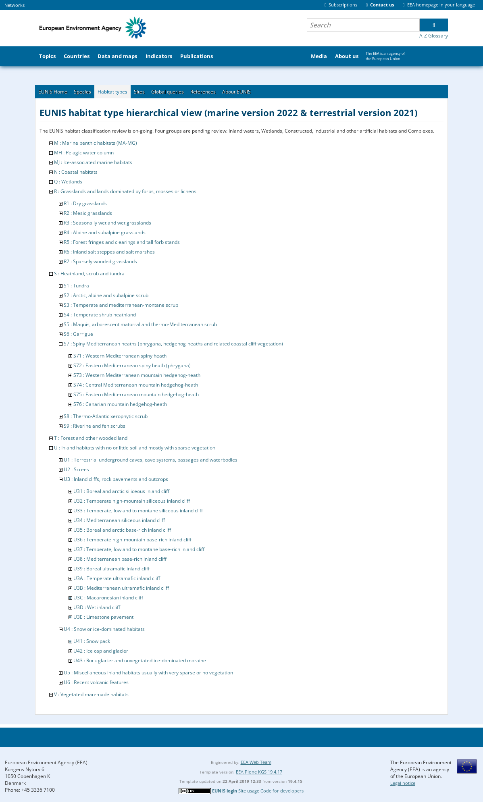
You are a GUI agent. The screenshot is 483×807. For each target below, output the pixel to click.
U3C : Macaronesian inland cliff (108, 597)
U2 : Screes (76, 469)
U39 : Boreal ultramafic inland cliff (111, 568)
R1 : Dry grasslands (85, 203)
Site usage (248, 791)
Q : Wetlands (68, 181)
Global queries (167, 91)
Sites (139, 91)
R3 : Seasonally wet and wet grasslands (107, 222)
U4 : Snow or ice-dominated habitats (104, 629)
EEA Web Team (256, 762)
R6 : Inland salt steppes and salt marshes (109, 251)
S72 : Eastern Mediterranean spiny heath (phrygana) (132, 365)
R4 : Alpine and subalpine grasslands (105, 232)
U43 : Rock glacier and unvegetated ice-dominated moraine (139, 660)
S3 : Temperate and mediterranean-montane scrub (121, 305)
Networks (14, 5)
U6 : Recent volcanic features (96, 682)
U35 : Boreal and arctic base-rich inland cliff (122, 529)
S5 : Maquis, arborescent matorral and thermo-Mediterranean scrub (140, 324)
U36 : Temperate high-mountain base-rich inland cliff (132, 539)
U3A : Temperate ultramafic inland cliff (116, 578)
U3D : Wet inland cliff (96, 607)
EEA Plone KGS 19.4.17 (259, 772)
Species (82, 91)
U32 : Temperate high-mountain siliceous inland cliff (131, 500)
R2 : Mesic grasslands (88, 213)
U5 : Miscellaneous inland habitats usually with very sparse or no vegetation (148, 672)
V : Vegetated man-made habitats (91, 694)
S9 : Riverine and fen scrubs (94, 425)
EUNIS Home (52, 91)
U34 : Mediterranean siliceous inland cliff (119, 520)
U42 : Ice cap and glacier (100, 650)
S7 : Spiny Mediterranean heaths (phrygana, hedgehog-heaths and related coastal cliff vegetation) (173, 343)
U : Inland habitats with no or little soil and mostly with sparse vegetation (134, 447)
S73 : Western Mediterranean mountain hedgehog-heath (136, 375)
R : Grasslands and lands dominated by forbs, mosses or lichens (125, 191)
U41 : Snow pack (91, 641)
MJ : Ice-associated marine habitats (93, 162)
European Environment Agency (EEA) (46, 762)
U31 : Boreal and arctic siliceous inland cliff (121, 491)
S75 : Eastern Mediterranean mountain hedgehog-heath (136, 394)
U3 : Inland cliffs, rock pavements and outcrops (116, 479)
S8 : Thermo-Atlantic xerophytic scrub (106, 416)
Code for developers (282, 791)
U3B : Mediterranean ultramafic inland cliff (121, 587)
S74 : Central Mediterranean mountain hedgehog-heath (135, 384)
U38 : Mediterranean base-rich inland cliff (120, 558)
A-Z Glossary (433, 35)
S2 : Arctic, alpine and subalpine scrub (106, 295)
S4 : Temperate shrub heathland (100, 314)
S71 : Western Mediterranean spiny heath (120, 355)
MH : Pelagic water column (84, 152)
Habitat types (112, 91)
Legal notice (402, 783)
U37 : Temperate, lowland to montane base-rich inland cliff (138, 549)
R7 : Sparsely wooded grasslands (100, 261)
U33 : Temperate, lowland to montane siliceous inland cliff (138, 510)
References (203, 91)
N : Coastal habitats (76, 171)
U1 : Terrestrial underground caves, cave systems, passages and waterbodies (150, 459)
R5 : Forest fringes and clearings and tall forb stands (122, 242)
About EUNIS (236, 91)
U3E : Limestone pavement (103, 617)
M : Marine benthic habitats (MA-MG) (95, 142)
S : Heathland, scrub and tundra (89, 273)
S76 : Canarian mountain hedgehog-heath (120, 404)
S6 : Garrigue (78, 334)
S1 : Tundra (76, 285)
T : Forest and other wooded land (90, 438)
